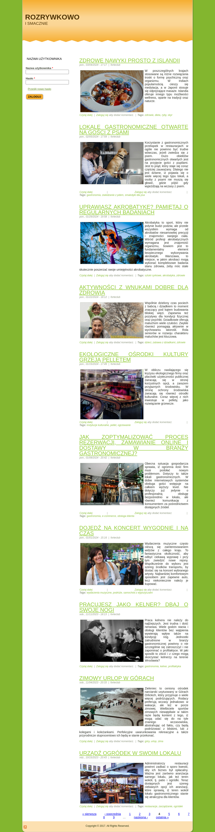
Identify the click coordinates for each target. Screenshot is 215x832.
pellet (113, 425)
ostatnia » (162, 817)
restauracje (151, 806)
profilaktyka (174, 666)
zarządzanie (165, 806)
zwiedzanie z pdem (112, 195)
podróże (117, 592)
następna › (141, 817)
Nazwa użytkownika (39, 68)
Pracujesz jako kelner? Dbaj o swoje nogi (133, 607)
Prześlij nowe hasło (39, 88)
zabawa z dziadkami (164, 342)
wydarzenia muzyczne (99, 592)
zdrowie (149, 115)
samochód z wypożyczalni (138, 592)
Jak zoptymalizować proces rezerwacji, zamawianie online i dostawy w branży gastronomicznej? (133, 445)
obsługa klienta (125, 516)
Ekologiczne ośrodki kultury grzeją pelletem (133, 357)
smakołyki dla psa (135, 195)
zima (160, 741)
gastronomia (94, 195)
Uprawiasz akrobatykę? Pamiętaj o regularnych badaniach (133, 209)
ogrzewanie (124, 425)
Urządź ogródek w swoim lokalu (130, 753)
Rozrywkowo (52, 17)
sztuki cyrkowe (153, 275)
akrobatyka (169, 275)
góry (147, 741)
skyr (170, 115)
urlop (154, 741)
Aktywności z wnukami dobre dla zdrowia (133, 290)
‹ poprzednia (113, 814)
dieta (157, 115)
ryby (164, 115)
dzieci (148, 342)
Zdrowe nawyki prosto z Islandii (129, 60)
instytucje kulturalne (98, 425)
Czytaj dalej (85, 115)
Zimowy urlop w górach (116, 678)
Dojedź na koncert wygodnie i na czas (133, 530)
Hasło (30, 78)
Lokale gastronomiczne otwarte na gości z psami (133, 129)
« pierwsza (89, 814)
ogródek (178, 806)
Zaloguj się (102, 115)
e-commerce (109, 516)
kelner (163, 666)
